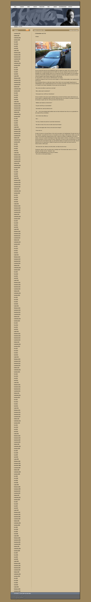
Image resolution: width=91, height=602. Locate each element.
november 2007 (17, 493)
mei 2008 (16, 480)
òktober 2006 (16, 520)
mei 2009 (16, 454)
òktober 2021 (16, 137)
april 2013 (16, 354)
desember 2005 (17, 542)
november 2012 (17, 365)
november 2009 (17, 442)
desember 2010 (17, 414)
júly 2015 (16, 297)
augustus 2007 (17, 499)
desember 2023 (17, 82)
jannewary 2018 (17, 233)
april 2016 (16, 278)
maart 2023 (16, 101)
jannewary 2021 (17, 156)
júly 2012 (16, 373)
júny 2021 (16, 146)
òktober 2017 (16, 239)
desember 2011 (17, 388)
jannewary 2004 (17, 591)
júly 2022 (16, 118)
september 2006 (17, 522)
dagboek (16, 26)
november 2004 (17, 569)
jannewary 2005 (17, 565)
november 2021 (17, 135)
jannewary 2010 (17, 437)
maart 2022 (16, 127)
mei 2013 (16, 352)
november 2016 (17, 263)
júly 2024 (16, 67)
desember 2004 (17, 567)
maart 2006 (16, 535)
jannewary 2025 (17, 54)
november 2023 (17, 84)
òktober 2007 (16, 495)
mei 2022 (16, 122)
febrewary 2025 (17, 52)
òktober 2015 (16, 290)
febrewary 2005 (17, 563)
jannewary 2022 (17, 131)
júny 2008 (16, 478)
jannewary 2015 (17, 310)
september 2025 (17, 37)
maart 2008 (16, 484)
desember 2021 (17, 133)
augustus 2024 (17, 65)
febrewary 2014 (17, 333)
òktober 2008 (16, 469)
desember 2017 (17, 235)
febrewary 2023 (17, 103)
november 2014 (17, 314)
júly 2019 (16, 195)
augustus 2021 (17, 141)
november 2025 (17, 33)
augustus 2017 (17, 244)
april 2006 (16, 533)
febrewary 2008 (17, 486)
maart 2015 (16, 305)
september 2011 (17, 395)
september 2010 (17, 420)
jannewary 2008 (17, 488)
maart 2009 (16, 459)
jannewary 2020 (17, 182)
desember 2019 (17, 184)
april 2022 (16, 124)
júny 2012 (16, 376)
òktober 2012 (16, 367)
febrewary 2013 (17, 359)
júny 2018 (16, 222)
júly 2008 (16, 476)
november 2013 (17, 339)
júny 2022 (16, 120)
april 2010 (16, 431)
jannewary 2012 (17, 386)
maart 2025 (16, 50)
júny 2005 (16, 554)
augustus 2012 (17, 371)
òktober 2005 (16, 546)
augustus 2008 (17, 473)
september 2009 (17, 446)
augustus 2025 (17, 39)
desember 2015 (17, 286)
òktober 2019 (16, 188)
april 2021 (16, 150)
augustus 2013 (17, 346)
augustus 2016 (17, 269)
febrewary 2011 (17, 410)
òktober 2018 (16, 214)
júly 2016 (16, 271)
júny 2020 (16, 171)
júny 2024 (16, 69)
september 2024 (17, 63)
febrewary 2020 (17, 180)
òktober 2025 (16, 35)
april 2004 (16, 584)
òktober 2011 (16, 393)
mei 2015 (16, 301)
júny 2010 (16, 427)
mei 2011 (16, 403)
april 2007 (16, 508)
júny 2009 (16, 452)
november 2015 (17, 288)
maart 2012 (16, 382)
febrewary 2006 (17, 537)
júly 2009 (16, 450)
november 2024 (17, 58)
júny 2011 (16, 401)
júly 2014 (16, 322)
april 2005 (16, 559)
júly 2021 (16, 144)
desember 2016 (17, 261)
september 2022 (17, 114)
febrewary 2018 (17, 231)
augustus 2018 (17, 218)
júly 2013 (16, 348)
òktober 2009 (16, 444)
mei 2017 (16, 250)
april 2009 (16, 456)
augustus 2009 (17, 448)
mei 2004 (16, 582)
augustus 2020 (17, 167)
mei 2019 (16, 199)
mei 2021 (16, 148)
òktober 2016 (16, 265)
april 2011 (16, 405)
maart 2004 (16, 586)
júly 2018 (16, 220)
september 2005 (17, 548)
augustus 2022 (17, 116)
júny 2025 (16, 44)
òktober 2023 (16, 86)
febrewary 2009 (17, 461)
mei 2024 (16, 71)
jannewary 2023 (17, 105)
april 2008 (16, 482)
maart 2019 (16, 203)
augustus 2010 (17, 422)
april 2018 (16, 227)
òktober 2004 (16, 571)
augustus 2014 (17, 320)
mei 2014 (16, 327)
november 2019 (17, 186)
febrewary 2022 (17, 129)
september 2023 (17, 88)
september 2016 (17, 267)
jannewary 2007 (17, 514)
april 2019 (16, 201)
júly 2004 (16, 578)
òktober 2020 (16, 163)
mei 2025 (16, 46)
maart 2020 (16, 178)
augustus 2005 (17, 550)
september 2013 (17, 344)
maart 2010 (16, 433)
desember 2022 (17, 107)
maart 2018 (16, 229)
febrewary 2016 (17, 282)
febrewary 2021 (17, 154)
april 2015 (16, 303)
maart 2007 (16, 510)
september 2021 (17, 139)
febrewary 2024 (17, 78)
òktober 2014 (16, 316)
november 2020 (17, 161)
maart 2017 (16, 254)
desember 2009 (17, 439)
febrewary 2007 (17, 512)
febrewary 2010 (17, 435)
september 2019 (17, 190)
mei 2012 (16, 378)
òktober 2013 (16, 342)
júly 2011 (16, 399)
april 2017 (16, 252)
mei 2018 (16, 224)
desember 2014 (17, 312)
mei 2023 (16, 97)
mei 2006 (16, 531)
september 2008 (17, 471)
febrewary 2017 (17, 256)
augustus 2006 (17, 525)
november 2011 (17, 390)
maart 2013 (16, 356)
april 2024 (16, 73)
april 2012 (16, 380)
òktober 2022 (16, 112)
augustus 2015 (17, 295)
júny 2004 (16, 580)
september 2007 (17, 497)
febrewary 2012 (17, 384)
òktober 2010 (16, 418)
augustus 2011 (17, 397)
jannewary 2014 (17, 335)
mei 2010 (16, 429)
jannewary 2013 (17, 361)
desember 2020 (17, 158)
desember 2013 (17, 337)
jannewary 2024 (17, 80)
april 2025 (16, 48)
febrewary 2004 (17, 588)
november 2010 (17, 416)
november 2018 (17, 212)
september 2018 (17, 216)
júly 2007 (16, 501)
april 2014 (16, 329)
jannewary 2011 (17, 412)
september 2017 (17, 241)
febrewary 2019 (17, 205)
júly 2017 (16, 246)
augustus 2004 (17, 576)
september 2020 (17, 165)
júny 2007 (16, 503)
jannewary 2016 (17, 284)
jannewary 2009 (17, 463)
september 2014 (17, 318)
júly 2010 (16, 425)
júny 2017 (16, 248)
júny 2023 (16, 95)
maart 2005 (16, 561)
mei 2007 (16, 505)
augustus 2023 (17, 90)
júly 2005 (16, 552)
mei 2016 (16, 276)
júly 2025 (16, 41)
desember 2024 (17, 56)
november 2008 (17, 467)
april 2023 (16, 99)
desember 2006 (17, 516)
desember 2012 (17, 363)
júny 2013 (16, 350)
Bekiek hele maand (73, 30)
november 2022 (17, 110)
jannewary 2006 (17, 539)
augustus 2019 (17, 193)
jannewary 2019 (17, 207)
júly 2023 (16, 92)
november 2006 (17, 518)
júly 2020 (16, 169)
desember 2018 (17, 210)
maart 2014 (16, 331)
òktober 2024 (16, 61)
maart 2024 (16, 75)
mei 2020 (16, 173)
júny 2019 (16, 197)
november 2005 (17, 544)
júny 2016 (16, 273)
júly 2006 (16, 527)
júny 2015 (16, 299)
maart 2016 (16, 280)
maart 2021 (16, 152)
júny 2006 (16, 529)
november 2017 (17, 237)
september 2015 (17, 293)
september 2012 (17, 369)
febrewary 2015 (17, 307)
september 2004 (17, 574)
